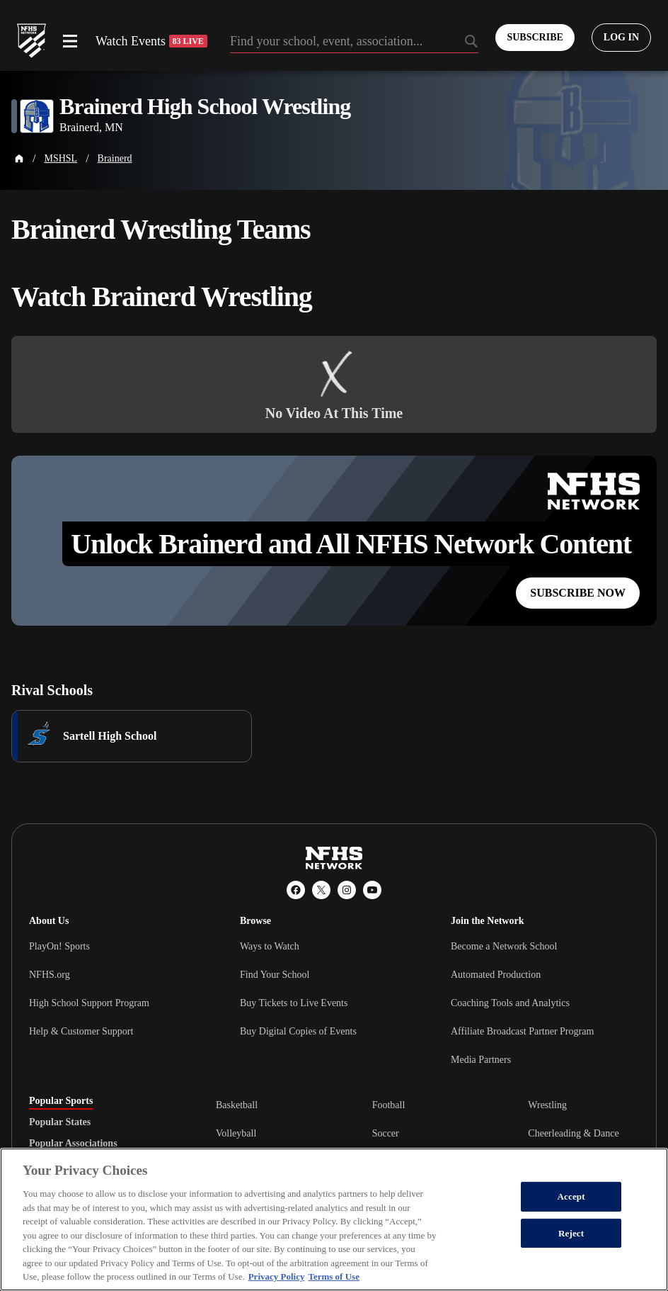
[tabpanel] (427, 1133)
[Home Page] (19, 158)
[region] (334, 1219)
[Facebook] (296, 890)
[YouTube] (372, 890)
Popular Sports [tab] (61, 1101)
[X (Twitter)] (321, 890)
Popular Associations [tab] (73, 1144)
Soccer (385, 1133)
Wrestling (547, 1105)
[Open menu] (70, 41)
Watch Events (151, 41)
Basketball (237, 1105)
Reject (571, 1233)
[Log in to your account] (621, 37)
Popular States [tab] (60, 1122)
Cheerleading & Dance (573, 1133)
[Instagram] (347, 890)
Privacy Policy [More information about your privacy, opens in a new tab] (276, 1276)
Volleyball (236, 1133)
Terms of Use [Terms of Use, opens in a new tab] (333, 1276)
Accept (571, 1196)
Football (388, 1105)
